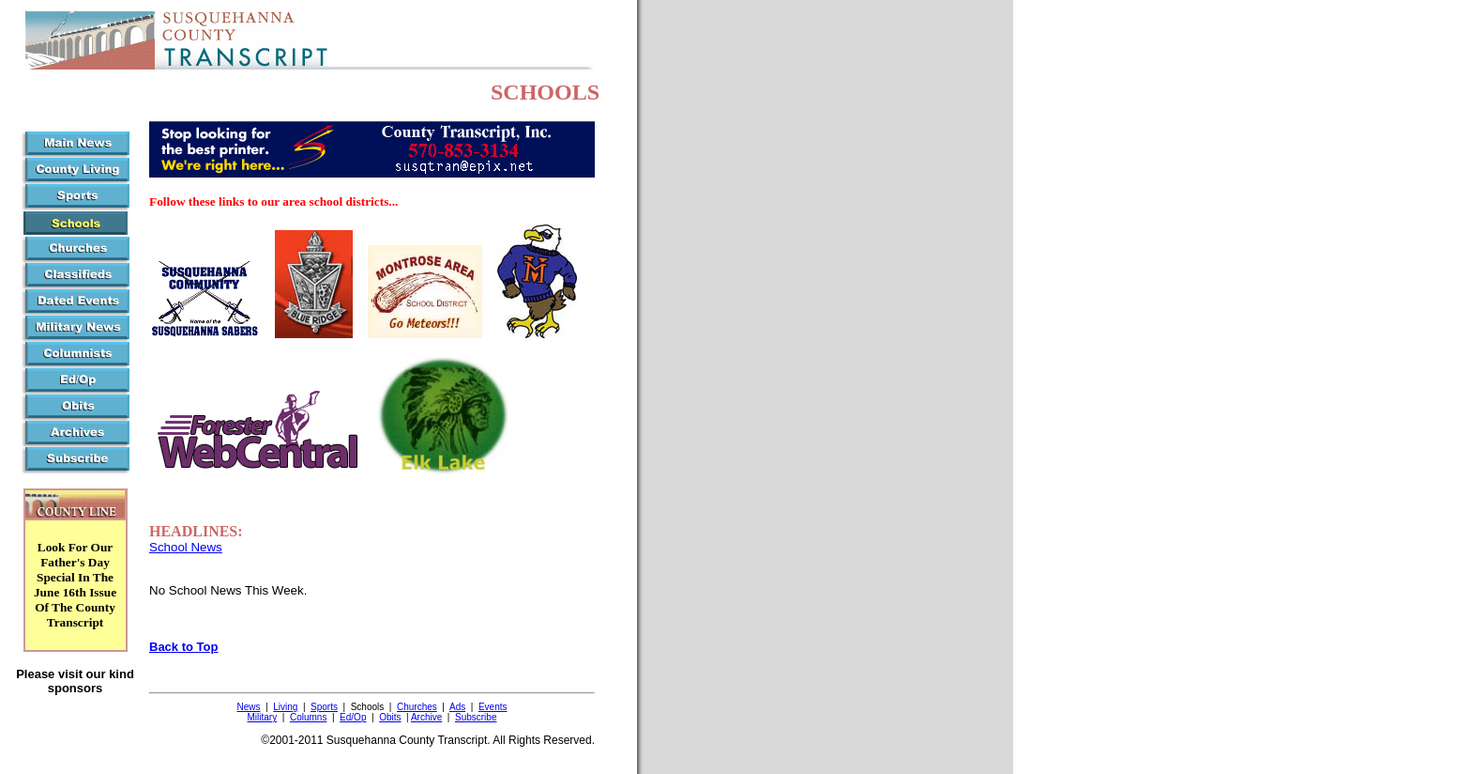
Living (285, 707)
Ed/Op (353, 717)
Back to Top (183, 647)
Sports (324, 707)
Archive (426, 717)
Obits (390, 717)
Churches (417, 707)
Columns (308, 717)
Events (493, 707)
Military (263, 717)
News (248, 707)
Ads (457, 707)
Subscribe (475, 717)
